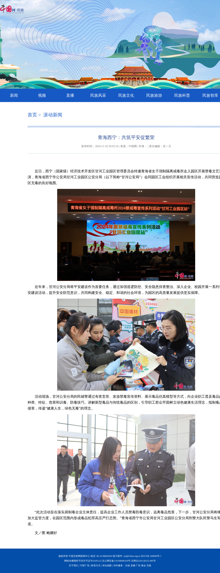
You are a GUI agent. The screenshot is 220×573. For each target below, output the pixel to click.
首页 (32, 114)
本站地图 (107, 565)
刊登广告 (84, 565)
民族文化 (126, 95)
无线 (148, 565)
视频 (42, 95)
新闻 (14, 95)
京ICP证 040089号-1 (151, 556)
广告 (138, 565)
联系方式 (96, 565)
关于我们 (73, 565)
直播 (70, 95)
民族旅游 (154, 95)
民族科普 (182, 95)
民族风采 (98, 95)
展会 (143, 565)
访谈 (127, 565)
